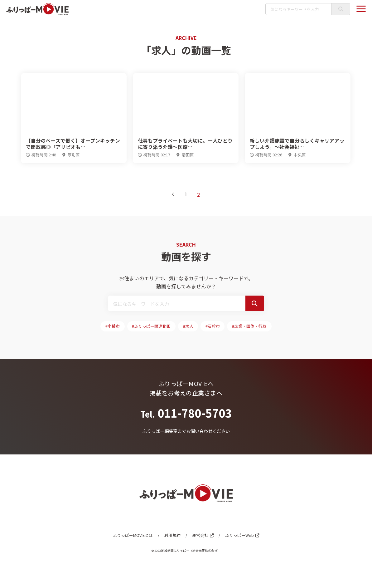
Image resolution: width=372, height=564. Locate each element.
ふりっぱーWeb (239, 536)
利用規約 (172, 536)
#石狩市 (213, 327)
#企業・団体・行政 (250, 327)
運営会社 (200, 536)
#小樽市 (112, 327)
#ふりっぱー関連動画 (151, 327)
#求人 (188, 327)
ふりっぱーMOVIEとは (132, 536)
